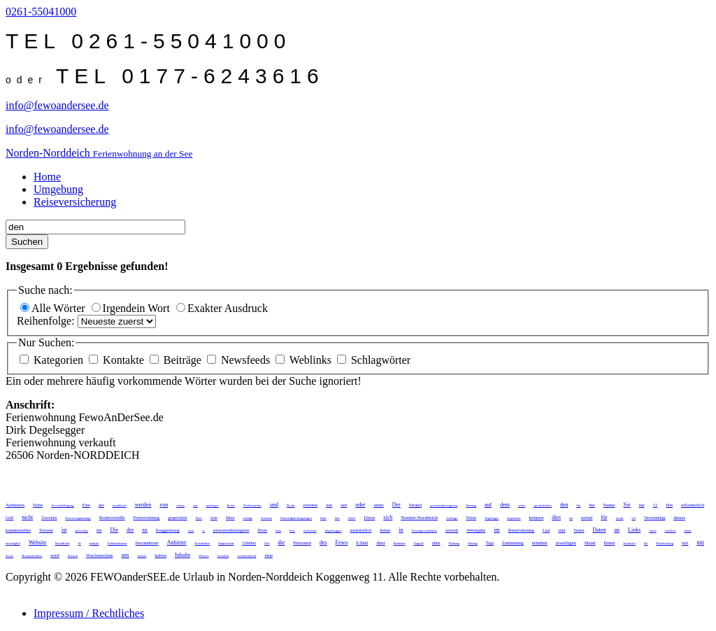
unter (378, 505)
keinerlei (630, 543)
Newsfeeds (240, 360)
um (344, 505)
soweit (451, 530)
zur (329, 505)
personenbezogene (231, 530)
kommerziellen (18, 530)
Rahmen (400, 543)
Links (634, 530)
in (401, 530)
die (281, 542)
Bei (646, 543)
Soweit (9, 556)
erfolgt (247, 518)
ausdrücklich (360, 530)
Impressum (226, 543)
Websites (203, 556)
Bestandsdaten (32, 556)
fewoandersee (147, 543)
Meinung (471, 505)
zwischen (310, 530)
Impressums (513, 518)
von (163, 505)
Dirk (266, 543)
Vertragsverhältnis (424, 530)
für (604, 517)
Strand (415, 505)
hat (571, 518)
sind (561, 530)
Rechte (231, 505)
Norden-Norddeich (419, 517)
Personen (302, 543)
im (496, 530)
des (323, 542)
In (79, 543)
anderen (142, 556)
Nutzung (473, 543)
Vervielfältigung (62, 505)
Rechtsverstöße (112, 518)
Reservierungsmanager (78, 518)
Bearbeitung (665, 543)
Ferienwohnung (147, 518)
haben (160, 555)
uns (125, 555)
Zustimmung (513, 543)
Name (609, 505)
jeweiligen (566, 543)
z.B (634, 518)
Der (396, 505)
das (101, 505)
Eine (86, 505)
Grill (9, 518)
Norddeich (62, 543)
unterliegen (212, 505)
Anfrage (451, 518)
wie (213, 517)
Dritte (38, 505)
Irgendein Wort (132, 308)
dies (556, 517)
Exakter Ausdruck (222, 308)
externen (310, 505)
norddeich (120, 505)
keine (385, 530)
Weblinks (304, 360)
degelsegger (333, 530)
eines (652, 530)
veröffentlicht (246, 556)
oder (360, 505)
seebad (586, 518)
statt (195, 505)
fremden (223, 556)
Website (38, 542)
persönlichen (543, 505)
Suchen (27, 241)
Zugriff (419, 543)
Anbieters (15, 505)
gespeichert (177, 518)
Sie (626, 505)
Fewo (342, 542)
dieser (679, 517)
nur (642, 505)
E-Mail (362, 543)
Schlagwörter (373, 360)
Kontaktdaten (202, 543)
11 (655, 505)
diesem (73, 556)
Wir (579, 505)
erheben (539, 543)
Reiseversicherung (75, 202)
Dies (199, 518)
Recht (291, 505)
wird (54, 555)
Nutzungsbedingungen (296, 518)
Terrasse (46, 530)
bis (592, 505)
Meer (230, 518)
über (380, 543)
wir (685, 543)
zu (145, 530)
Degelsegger (492, 518)
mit (700, 542)
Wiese (471, 518)
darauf (687, 530)
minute (94, 543)
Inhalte (182, 555)
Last (546, 530)
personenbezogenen (443, 505)
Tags (490, 543)
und (274, 505)
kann (278, 530)
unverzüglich (13, 543)
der (130, 530)
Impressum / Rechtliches (89, 613)
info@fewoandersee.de (57, 105)
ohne (436, 543)
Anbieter (177, 542)
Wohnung (454, 543)
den (564, 505)
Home (47, 177)
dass (337, 518)
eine (268, 555)
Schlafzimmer (117, 543)
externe (180, 505)
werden (143, 505)
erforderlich (692, 505)
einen (191, 530)
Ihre (669, 505)
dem (505, 505)
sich (387, 517)
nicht (27, 517)
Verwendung (654, 518)
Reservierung (521, 530)
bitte (323, 518)
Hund (590, 543)
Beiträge (177, 360)
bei (98, 530)
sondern (670, 530)
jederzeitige (81, 530)
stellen (521, 505)
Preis (292, 530)
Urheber (249, 543)
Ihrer (263, 530)
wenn (620, 518)
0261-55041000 (41, 11)
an (617, 530)
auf (488, 505)
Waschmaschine (99, 555)
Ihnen (609, 543)
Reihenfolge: (47, 321)
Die (114, 530)
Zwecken (49, 518)
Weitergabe (475, 530)
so (203, 530)
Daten (599, 530)
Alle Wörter (54, 308)
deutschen (266, 518)
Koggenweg (168, 530)
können (536, 517)
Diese (369, 517)
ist (64, 530)
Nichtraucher (252, 505)
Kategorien (53, 360)
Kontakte (118, 360)
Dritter (352, 518)
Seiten (578, 530)
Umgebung (58, 189)
